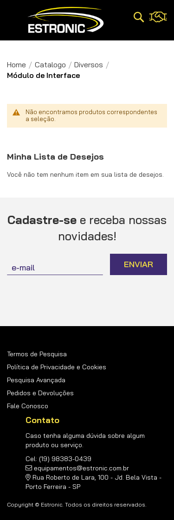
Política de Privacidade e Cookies (56, 367)
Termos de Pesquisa (37, 354)
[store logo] (66, 20)
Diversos (88, 64)
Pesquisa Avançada (36, 380)
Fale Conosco (27, 406)
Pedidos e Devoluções (40, 393)
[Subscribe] (138, 264)
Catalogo (50, 64)
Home (16, 64)
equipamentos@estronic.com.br (81, 468)
